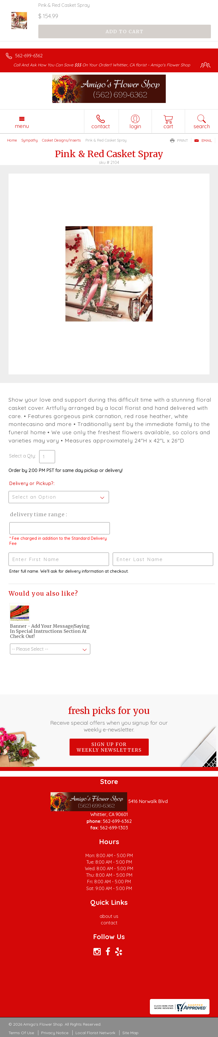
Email (203, 140)
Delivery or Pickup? (31, 483)
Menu (22, 126)
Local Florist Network (95, 1032)
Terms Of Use (21, 1032)
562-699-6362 (29, 55)
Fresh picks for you (109, 719)
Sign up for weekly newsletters (109, 747)
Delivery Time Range (37, 514)
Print (179, 140)
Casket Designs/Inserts (61, 140)
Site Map (130, 1032)
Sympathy (29, 140)
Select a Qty (22, 456)
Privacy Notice (54, 1032)
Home (12, 140)
